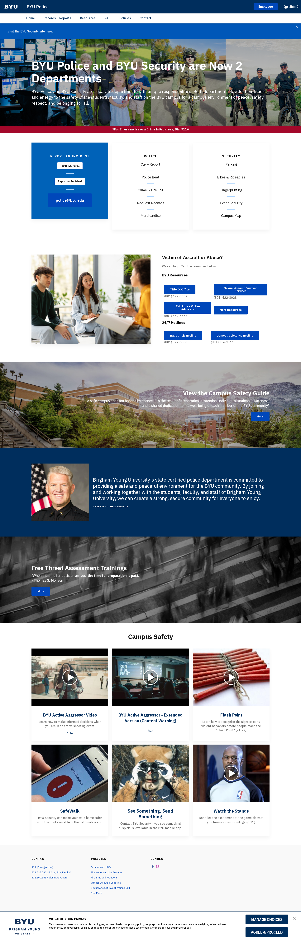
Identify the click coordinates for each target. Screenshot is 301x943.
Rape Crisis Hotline (184, 338)
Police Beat (150, 177)
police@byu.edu (70, 200)
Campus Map (231, 215)
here (49, 31)
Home (30, 18)
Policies (125, 18)
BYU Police (38, 6)
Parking (231, 164)
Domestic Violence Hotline (237, 338)
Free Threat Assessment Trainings (86, 569)
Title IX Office (180, 290)
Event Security (231, 203)
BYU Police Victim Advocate (188, 309)
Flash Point (231, 717)
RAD (107, 18)
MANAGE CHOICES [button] (267, 919)
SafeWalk (70, 816)
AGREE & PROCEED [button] (266, 932)
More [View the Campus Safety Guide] (259, 419)
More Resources (232, 311)
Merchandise (151, 215)
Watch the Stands (231, 816)
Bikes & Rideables (231, 177)
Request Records (150, 203)
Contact (145, 18)
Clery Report (150, 164)
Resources (88, 18)
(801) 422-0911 (69, 165)
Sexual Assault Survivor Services (240, 289)
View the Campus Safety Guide (220, 394)
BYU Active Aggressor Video (70, 717)
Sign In (294, 6)
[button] (295, 918)
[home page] (11, 7)
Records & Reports (57, 18)
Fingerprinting (231, 190)
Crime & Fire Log (150, 190)
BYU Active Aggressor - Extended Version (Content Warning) (150, 723)
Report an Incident (70, 181)
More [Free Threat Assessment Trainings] (41, 594)
